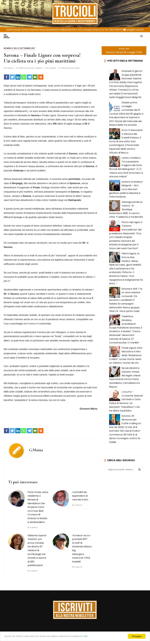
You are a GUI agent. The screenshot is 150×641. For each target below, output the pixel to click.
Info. (94, 636)
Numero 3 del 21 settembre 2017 (19, 48)
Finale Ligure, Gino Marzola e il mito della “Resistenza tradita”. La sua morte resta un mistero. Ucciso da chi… (125, 355)
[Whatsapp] (23, 77)
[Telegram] (29, 77)
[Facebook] (6, 77)
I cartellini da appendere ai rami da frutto (80, 495)
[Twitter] (12, 77)
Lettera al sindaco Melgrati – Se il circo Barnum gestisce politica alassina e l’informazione (126, 189)
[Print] (40, 77)
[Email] (35, 77)
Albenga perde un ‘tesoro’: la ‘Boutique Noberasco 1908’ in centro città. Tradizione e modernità (126, 209)
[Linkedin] (18, 77)
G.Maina (52, 68)
